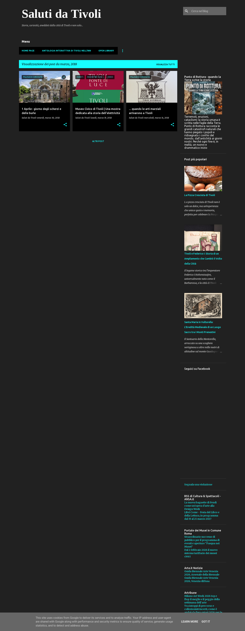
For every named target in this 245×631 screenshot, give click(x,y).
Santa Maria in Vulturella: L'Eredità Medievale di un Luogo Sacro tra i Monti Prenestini (202, 327)
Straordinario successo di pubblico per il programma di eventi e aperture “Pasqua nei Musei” (201, 541)
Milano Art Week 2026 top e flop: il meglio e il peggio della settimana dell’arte (202, 599)
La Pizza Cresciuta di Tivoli (199, 195)
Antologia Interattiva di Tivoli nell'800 (66, 51)
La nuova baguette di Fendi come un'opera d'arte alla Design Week (200, 506)
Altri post (98, 141)
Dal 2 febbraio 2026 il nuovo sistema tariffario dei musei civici (201, 553)
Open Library (106, 51)
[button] (65, 125)
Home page (28, 51)
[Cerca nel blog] (208, 11)
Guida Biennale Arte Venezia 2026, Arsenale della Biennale (201, 573)
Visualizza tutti (165, 64)
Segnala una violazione (198, 484)
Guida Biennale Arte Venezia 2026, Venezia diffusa (201, 579)
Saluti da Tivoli (61, 13)
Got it (206, 621)
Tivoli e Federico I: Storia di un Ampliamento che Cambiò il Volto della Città (203, 258)
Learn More (189, 621)
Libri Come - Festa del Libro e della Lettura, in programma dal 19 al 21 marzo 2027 (201, 515)
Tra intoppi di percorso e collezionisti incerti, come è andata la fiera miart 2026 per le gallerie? (203, 610)
